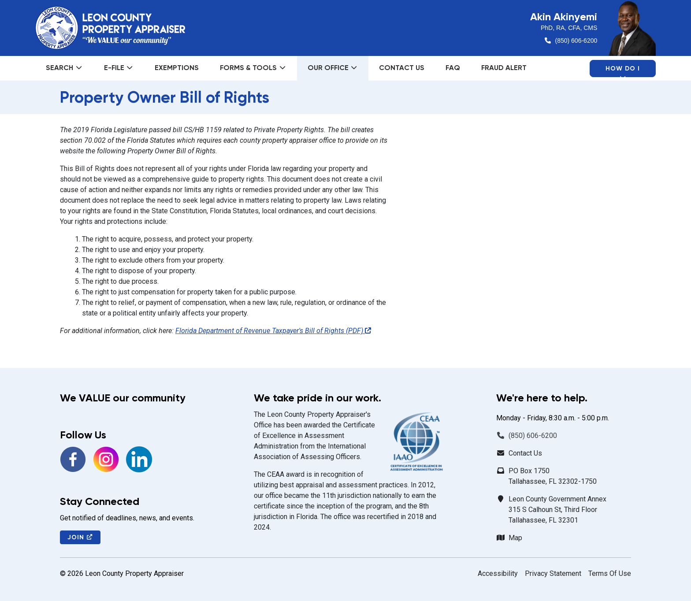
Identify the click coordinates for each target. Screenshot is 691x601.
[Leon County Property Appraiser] (110, 27)
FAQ (453, 67)
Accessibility (498, 573)
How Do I (623, 71)
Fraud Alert (504, 67)
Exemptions (177, 67)
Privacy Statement (553, 573)
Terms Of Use (609, 573)
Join (80, 537)
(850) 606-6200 (576, 40)
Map (515, 538)
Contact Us (401, 67)
